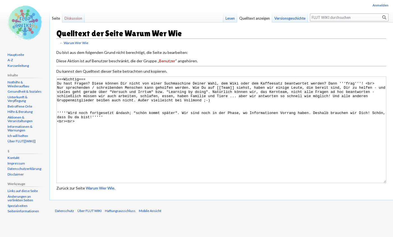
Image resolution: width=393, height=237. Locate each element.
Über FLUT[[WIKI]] (22, 141)
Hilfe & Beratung (20, 112)
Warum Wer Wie (76, 43)
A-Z (10, 60)
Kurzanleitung (18, 65)
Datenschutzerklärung (24, 169)
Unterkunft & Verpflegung (17, 99)
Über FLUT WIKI (89, 232)
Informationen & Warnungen (20, 128)
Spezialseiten (17, 206)
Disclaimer (16, 174)
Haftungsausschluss (120, 232)
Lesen (230, 18)
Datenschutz (64, 232)
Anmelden (381, 5)
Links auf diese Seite (23, 191)
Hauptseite (16, 55)
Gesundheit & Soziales (25, 91)
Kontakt (13, 158)
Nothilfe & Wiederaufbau (18, 84)
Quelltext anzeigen (254, 18)
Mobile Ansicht (150, 232)
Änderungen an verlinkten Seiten (20, 198)
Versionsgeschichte (289, 18)
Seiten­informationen (23, 211)
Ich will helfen (18, 136)
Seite (56, 18)
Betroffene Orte (20, 106)
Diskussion (73, 18)
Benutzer (167, 60)
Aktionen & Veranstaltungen (20, 119)
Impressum (16, 163)
